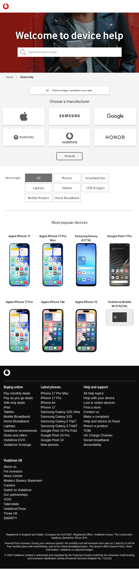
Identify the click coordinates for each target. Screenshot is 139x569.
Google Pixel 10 (52, 440)
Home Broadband (67, 198)
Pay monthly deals (17, 393)
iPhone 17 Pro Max (54, 393)
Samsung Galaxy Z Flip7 (58, 421)
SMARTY (10, 518)
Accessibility (92, 445)
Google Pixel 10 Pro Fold (59, 431)
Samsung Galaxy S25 (56, 417)
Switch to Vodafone (17, 490)
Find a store (92, 407)
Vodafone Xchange (17, 445)
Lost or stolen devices (99, 403)
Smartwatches (95, 178)
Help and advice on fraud (102, 421)
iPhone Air (48, 403)
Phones (67, 178)
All (39, 178)
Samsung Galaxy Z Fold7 (59, 426)
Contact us (91, 412)
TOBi (87, 431)
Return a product (96, 426)
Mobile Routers (38, 198)
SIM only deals (14, 403)
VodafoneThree (15, 509)
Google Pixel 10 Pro (55, 436)
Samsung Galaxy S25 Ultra (60, 412)
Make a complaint (96, 417)
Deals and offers (15, 436)
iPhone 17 (48, 407)
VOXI (7, 500)
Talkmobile (11, 504)
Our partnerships (16, 495)
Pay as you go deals (18, 398)
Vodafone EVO (14, 440)
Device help (26, 77)
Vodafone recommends (20, 431)
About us (10, 467)
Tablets (67, 188)
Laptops (38, 188)
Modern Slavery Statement (23, 481)
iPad (7, 407)
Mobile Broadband (17, 417)
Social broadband (96, 440)
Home (9, 77)
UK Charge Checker (98, 436)
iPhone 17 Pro (51, 398)
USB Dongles (95, 188)
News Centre (13, 476)
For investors (13, 472)
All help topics (94, 393)
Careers (9, 486)
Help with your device (99, 398)
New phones (50, 445)
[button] (69, 90)
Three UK (11, 514)
